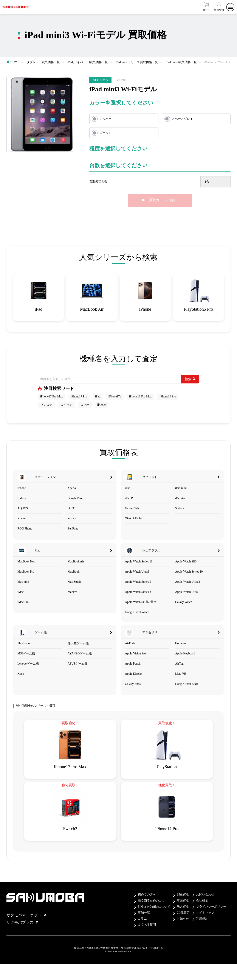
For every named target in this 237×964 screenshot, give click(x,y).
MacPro (72, 591)
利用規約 (202, 918)
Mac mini (23, 581)
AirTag (179, 663)
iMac (20, 591)
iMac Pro (23, 602)
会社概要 (202, 900)
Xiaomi (21, 518)
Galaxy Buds (133, 683)
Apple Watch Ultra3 (137, 571)
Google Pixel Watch (137, 612)
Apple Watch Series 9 (138, 581)
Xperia (72, 488)
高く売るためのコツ (151, 900)
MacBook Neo (26, 561)
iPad (98, 396)
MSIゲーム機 (26, 653)
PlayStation (24, 643)
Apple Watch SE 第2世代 (140, 602)
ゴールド (105, 132)
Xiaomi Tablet (133, 518)
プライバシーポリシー (211, 906)
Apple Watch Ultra (186, 591)
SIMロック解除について (154, 906)
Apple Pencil (133, 663)
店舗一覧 (144, 912)
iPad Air (180, 498)
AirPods (130, 643)
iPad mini (181, 488)
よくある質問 (147, 924)
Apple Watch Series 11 (139, 561)
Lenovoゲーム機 (28, 663)
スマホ (84, 404)
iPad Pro (130, 498)
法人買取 (183, 906)
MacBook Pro (25, 571)
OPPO (71, 508)
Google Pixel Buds (186, 683)
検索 (190, 379)
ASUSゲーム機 (77, 663)
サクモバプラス (22, 922)
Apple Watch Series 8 (138, 591)
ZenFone (73, 528)
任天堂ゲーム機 (78, 643)
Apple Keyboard (185, 653)
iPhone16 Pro (168, 396)
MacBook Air (76, 561)
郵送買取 (183, 894)
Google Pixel (76, 498)
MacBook (73, 571)
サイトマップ (205, 912)
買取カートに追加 (163, 200)
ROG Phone (24, 528)
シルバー (105, 118)
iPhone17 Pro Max (51, 396)
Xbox (20, 673)
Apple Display (134, 673)
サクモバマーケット (26, 915)
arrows (72, 518)
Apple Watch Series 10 (189, 571)
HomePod (181, 643)
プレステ (46, 404)
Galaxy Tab (132, 508)
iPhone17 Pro (79, 396)
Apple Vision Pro (135, 653)
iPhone (101, 404)
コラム (142, 918)
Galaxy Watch (183, 602)
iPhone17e (114, 396)
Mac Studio (75, 581)
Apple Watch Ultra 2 (187, 581)
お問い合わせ (205, 894)
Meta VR (180, 673)
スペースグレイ (182, 118)
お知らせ (183, 918)
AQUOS (22, 508)
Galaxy (21, 498)
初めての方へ (147, 894)
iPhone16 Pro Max (140, 396)
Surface (179, 508)
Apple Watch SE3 (186, 561)
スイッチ (66, 404)
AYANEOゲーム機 (80, 653)
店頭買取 (183, 900)
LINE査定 (183, 912)
